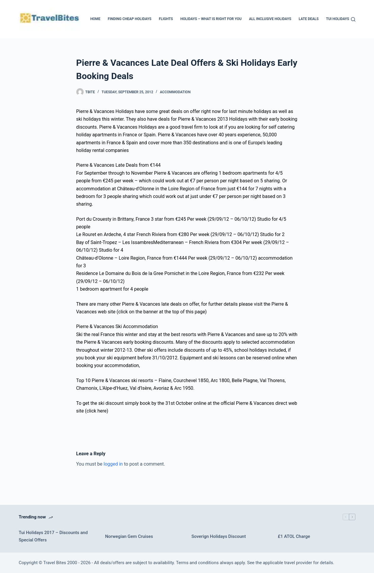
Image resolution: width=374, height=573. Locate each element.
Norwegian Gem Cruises (129, 536)
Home (95, 19)
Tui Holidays (337, 19)
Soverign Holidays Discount (219, 536)
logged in (113, 464)
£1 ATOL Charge (294, 536)
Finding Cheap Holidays (129, 19)
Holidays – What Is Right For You (211, 19)
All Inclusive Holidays (270, 19)
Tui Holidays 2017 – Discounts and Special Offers (53, 536)
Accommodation (175, 92)
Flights (166, 19)
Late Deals (309, 19)
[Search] (353, 19)
